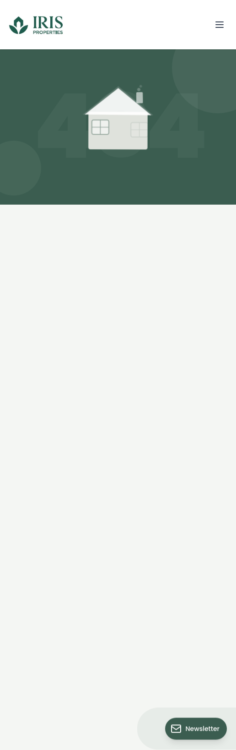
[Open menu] (219, 25)
